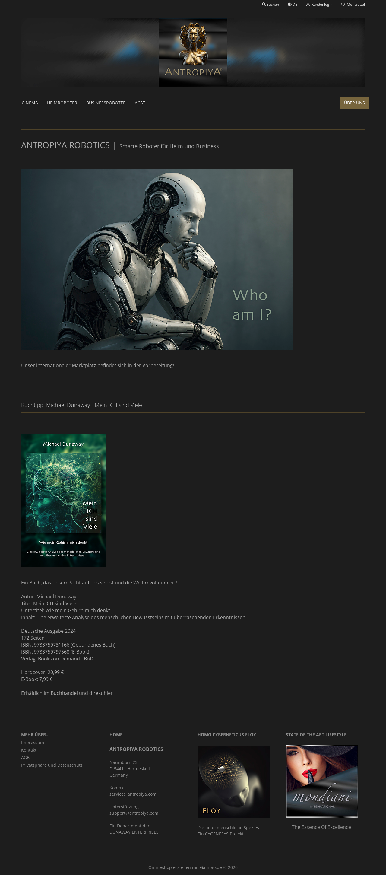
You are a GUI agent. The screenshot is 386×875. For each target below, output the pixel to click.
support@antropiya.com (133, 813)
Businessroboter (106, 103)
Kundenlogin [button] (319, 4)
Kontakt (28, 750)
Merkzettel (353, 4)
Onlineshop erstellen (169, 867)
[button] (292, 4)
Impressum (32, 742)
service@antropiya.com (133, 794)
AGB (25, 757)
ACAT (140, 103)
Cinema (30, 103)
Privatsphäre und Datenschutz (52, 765)
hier (108, 693)
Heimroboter (62, 103)
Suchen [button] (270, 4)
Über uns (354, 103)
